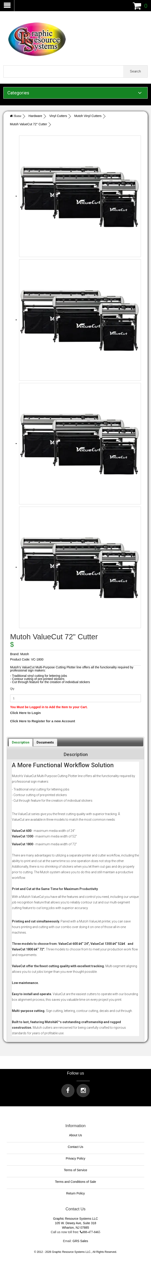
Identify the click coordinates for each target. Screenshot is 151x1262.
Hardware (35, 116)
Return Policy (75, 1193)
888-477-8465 (91, 1232)
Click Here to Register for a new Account (42, 721)
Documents (45, 742)
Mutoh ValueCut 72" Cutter (28, 124)
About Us (75, 1135)
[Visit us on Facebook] (67, 1090)
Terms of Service (75, 1170)
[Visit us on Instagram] (83, 1090)
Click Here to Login (25, 713)
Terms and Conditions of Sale (75, 1181)
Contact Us (75, 1147)
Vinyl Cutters (58, 116)
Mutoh (24, 654)
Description (20, 742)
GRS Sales (80, 1241)
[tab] (21, 742)
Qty (12, 688)
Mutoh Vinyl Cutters (88, 116)
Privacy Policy (75, 1158)
